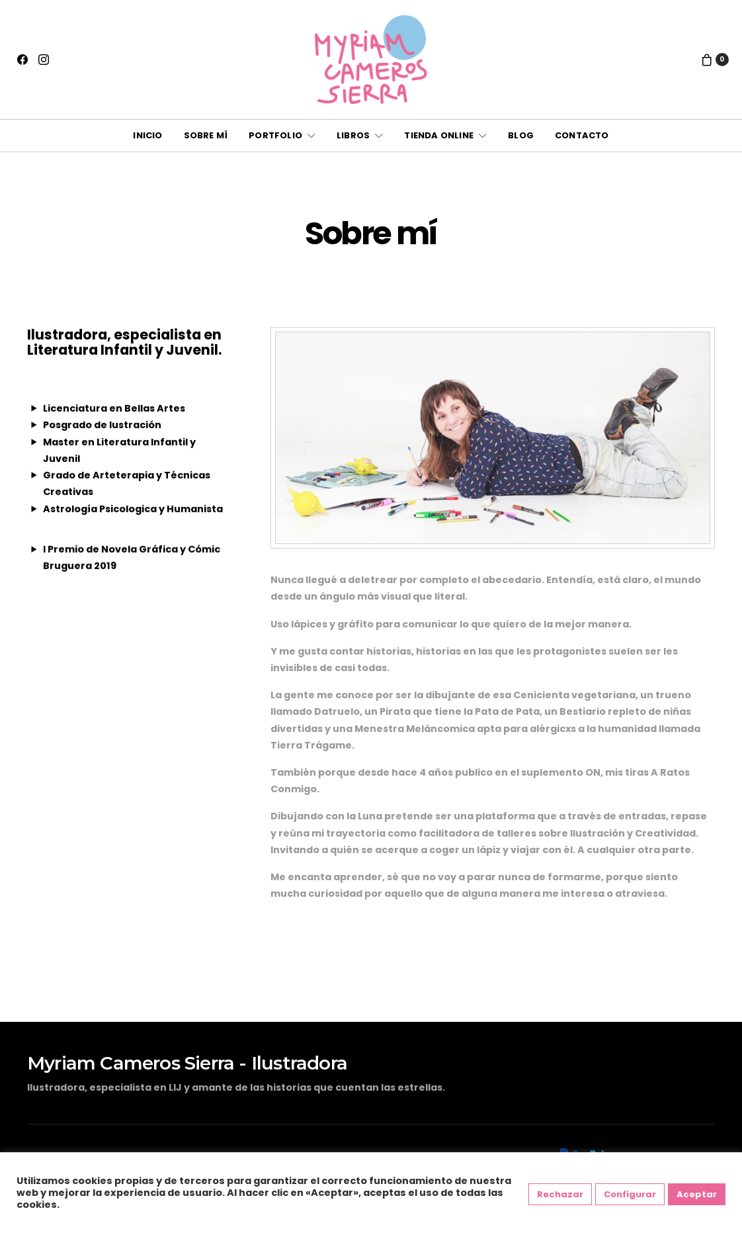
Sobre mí (206, 135)
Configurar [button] (630, 1194)
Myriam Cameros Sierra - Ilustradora (187, 1063)
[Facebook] (22, 59)
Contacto (582, 135)
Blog (521, 135)
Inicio (147, 135)
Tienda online (439, 135)
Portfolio (275, 135)
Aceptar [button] (697, 1194)
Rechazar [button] (560, 1194)
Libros (353, 135)
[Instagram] (43, 59)
